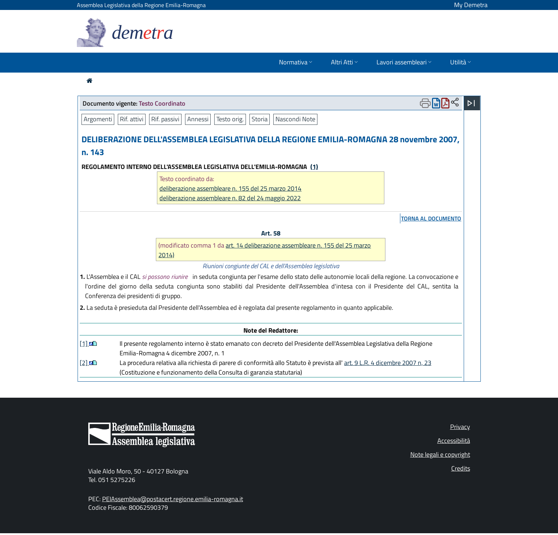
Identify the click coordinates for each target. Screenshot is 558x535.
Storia (260, 119)
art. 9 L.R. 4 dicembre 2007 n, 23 (387, 362)
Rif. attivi (131, 119)
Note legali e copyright (440, 454)
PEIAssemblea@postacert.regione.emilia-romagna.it (172, 499)
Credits (460, 468)
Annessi (198, 119)
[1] (84, 343)
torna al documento (431, 218)
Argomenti (98, 119)
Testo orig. (230, 119)
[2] (84, 362)
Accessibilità (453, 440)
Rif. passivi (165, 119)
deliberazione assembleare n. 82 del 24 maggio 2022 (230, 198)
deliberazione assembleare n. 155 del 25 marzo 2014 (230, 188)
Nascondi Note (295, 119)
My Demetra (471, 5)
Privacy (460, 426)
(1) (314, 166)
